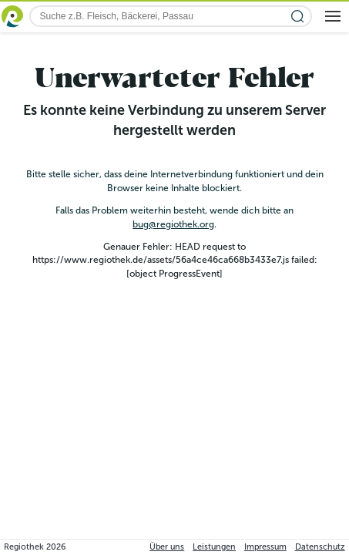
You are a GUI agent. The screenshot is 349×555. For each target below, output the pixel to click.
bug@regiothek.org (173, 224)
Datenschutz (320, 547)
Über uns (166, 547)
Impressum (265, 547)
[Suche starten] (298, 16)
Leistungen (214, 547)
